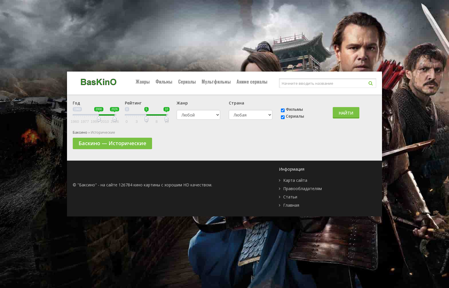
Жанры (143, 81)
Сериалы (187, 81)
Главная (291, 205)
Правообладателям (302, 188)
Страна (236, 103)
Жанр (182, 103)
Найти (346, 113)
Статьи (290, 197)
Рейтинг (133, 103)
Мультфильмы (216, 81)
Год (76, 103)
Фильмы (163, 81)
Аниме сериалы (252, 81)
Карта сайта (295, 180)
